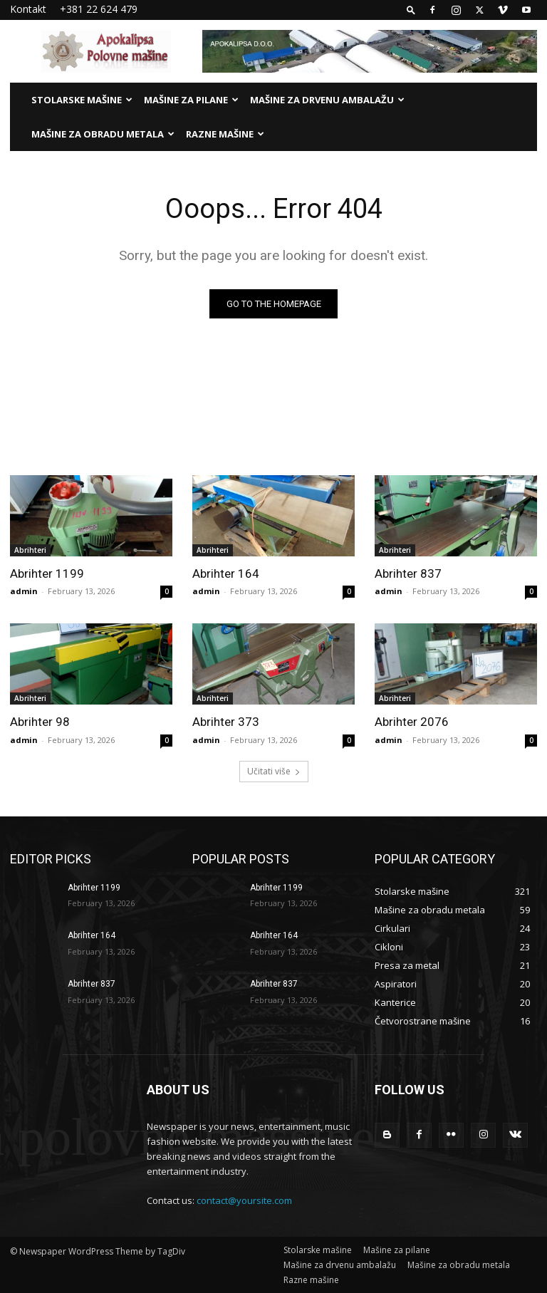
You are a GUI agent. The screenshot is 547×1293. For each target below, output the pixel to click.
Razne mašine (225, 134)
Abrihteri (30, 550)
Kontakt (28, 9)
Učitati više (274, 771)
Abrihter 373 (225, 722)
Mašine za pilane (191, 99)
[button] (411, 9)
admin (24, 591)
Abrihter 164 (225, 573)
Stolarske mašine (81, 99)
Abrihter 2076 (412, 722)
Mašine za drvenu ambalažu (327, 99)
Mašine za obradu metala (102, 134)
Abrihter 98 (40, 722)
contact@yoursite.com (244, 1200)
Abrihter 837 (408, 573)
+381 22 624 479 (98, 9)
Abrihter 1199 (47, 573)
